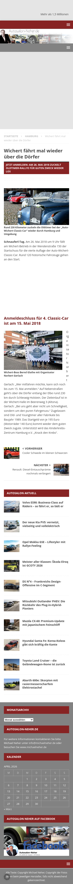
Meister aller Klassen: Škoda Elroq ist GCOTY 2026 (45, 563)
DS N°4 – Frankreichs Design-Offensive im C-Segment (41, 583)
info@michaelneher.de (42, 743)
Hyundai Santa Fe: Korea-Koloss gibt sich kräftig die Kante (43, 642)
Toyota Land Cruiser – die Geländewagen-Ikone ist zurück (43, 662)
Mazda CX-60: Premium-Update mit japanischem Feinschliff (43, 622)
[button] (67, 25)
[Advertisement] (36, 90)
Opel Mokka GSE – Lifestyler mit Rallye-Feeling (43, 543)
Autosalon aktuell (21, 493)
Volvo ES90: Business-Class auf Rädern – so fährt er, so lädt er (42, 504)
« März (8, 809)
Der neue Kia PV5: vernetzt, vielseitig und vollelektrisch (41, 524)
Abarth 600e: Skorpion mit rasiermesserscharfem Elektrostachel (40, 683)
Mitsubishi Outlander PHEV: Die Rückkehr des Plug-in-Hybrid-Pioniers (43, 604)
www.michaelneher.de (33, 747)
